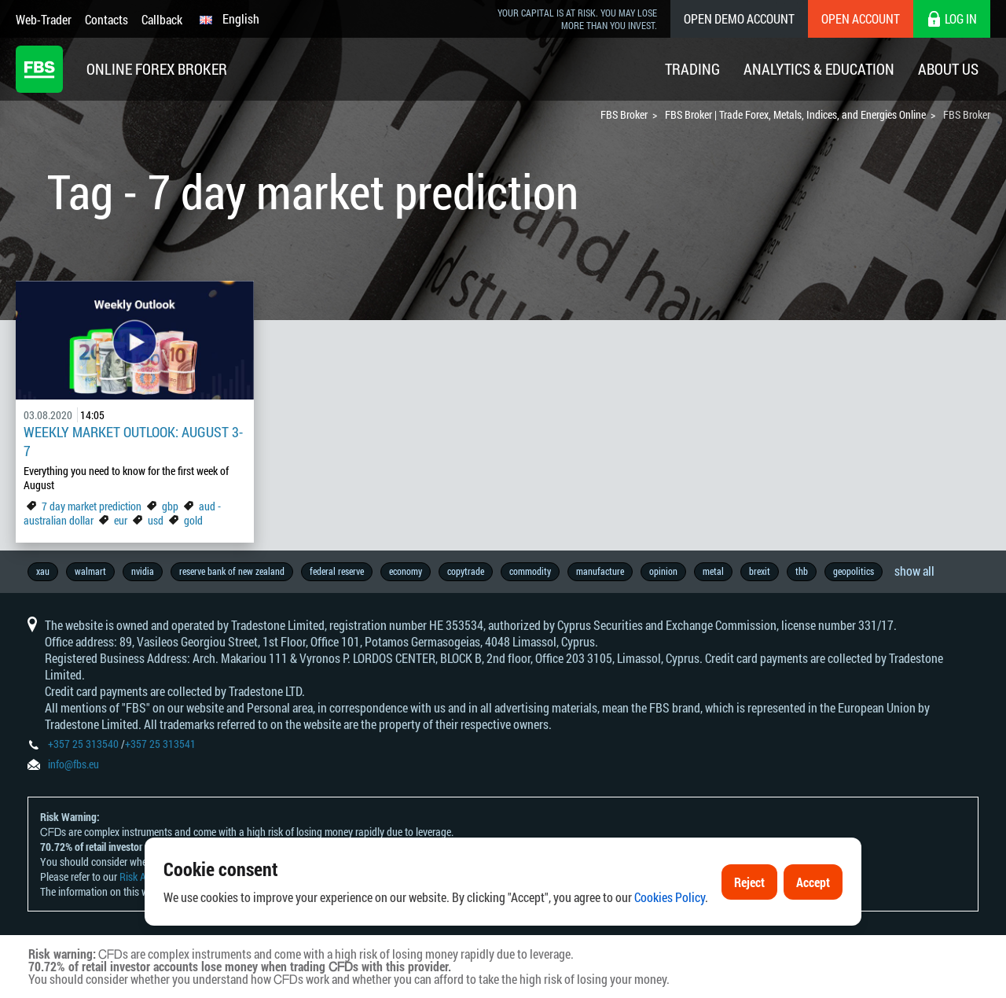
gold (193, 520)
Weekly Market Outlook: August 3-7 (133, 441)
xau (43, 571)
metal (713, 571)
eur (120, 520)
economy (405, 571)
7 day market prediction (91, 506)
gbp (170, 506)
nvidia (142, 571)
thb (801, 571)
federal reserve (337, 571)
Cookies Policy (669, 904)
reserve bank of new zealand (232, 571)
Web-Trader (44, 19)
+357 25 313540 (83, 743)
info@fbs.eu (73, 764)
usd (155, 520)
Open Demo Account (739, 18)
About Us (948, 69)
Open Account (860, 18)
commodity (530, 571)
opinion (663, 571)
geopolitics (853, 571)
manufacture (600, 571)
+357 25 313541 (160, 743)
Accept (813, 888)
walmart (90, 571)
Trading (692, 69)
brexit (759, 571)
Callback (161, 19)
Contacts (106, 19)
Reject (749, 888)
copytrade (465, 571)
